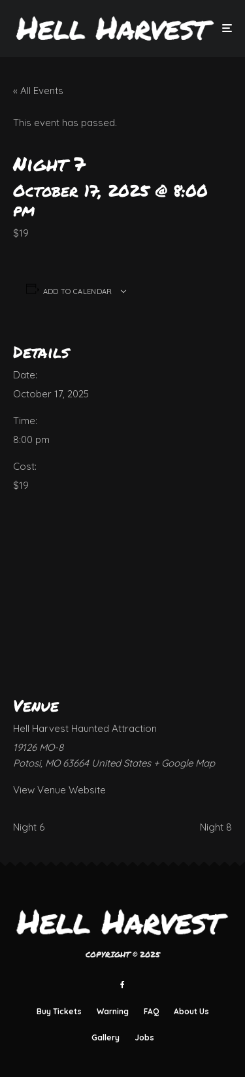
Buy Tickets (59, 1011)
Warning (113, 1011)
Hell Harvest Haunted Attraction (85, 728)
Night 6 (28, 827)
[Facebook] (122, 985)
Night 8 (216, 827)
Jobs (144, 1037)
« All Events (38, 90)
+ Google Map (184, 763)
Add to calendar (77, 291)
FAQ (151, 1011)
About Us (191, 1011)
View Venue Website (59, 790)
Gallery (105, 1037)
